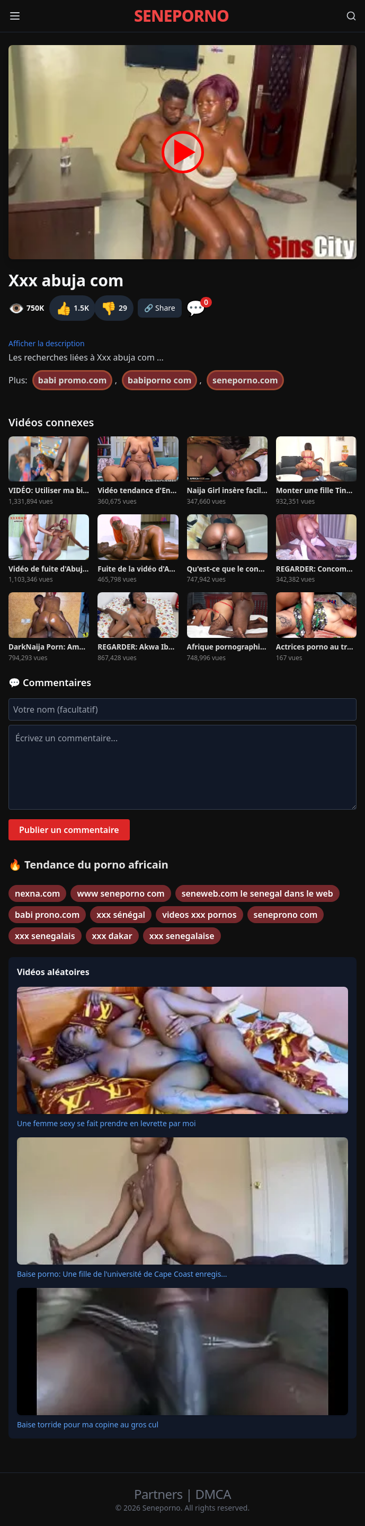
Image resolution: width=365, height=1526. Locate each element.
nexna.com (37, 893)
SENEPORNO (181, 15)
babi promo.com (72, 380)
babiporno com (159, 380)
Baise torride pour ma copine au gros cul (87, 1424)
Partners (159, 1494)
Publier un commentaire (69, 830)
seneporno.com (245, 380)
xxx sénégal (120, 914)
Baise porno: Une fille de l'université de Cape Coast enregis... (122, 1274)
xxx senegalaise (182, 936)
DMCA (213, 1494)
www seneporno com (120, 893)
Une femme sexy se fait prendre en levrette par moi (106, 1123)
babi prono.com (47, 914)
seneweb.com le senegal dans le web (257, 893)
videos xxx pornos (199, 914)
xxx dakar (112, 936)
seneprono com (286, 914)
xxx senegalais (45, 936)
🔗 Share (159, 308)
